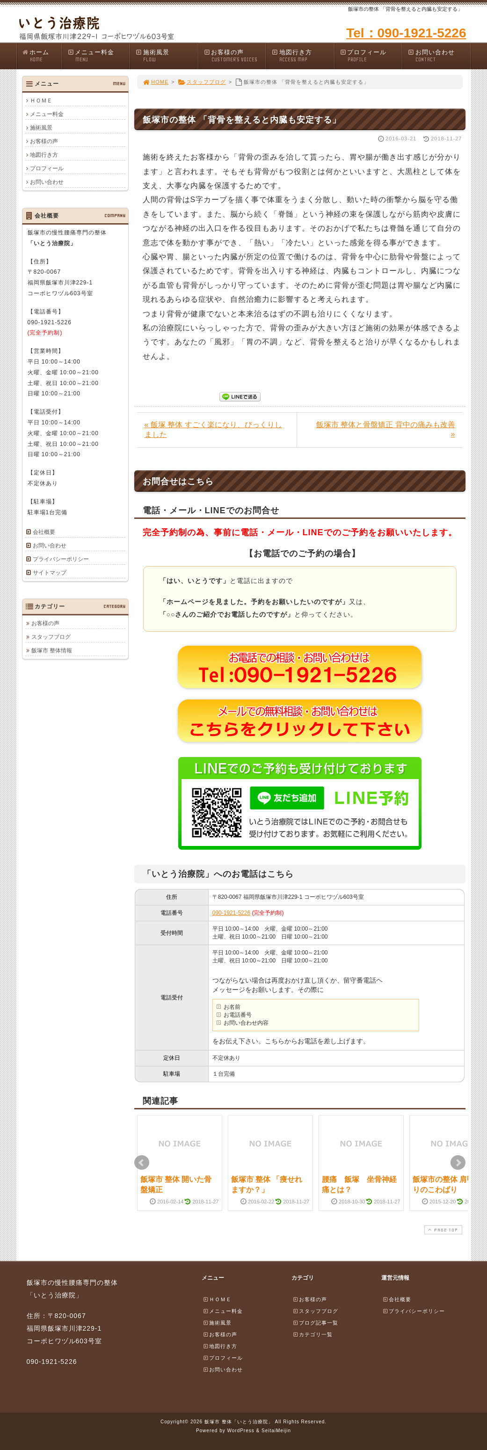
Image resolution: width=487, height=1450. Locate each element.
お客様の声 (235, 56)
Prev (141, 1162)
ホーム (42, 56)
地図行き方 (302, 56)
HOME (156, 82)
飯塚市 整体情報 (51, 650)
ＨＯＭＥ (41, 100)
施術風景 (166, 56)
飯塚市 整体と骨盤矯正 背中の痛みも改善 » (385, 429)
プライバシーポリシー (61, 559)
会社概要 (44, 532)
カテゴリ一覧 (312, 1334)
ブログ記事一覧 (315, 1323)
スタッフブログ (202, 82)
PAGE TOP (442, 1230)
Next (458, 1162)
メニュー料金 (98, 56)
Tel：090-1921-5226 (406, 33)
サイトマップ (49, 572)
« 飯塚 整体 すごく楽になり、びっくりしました (213, 429)
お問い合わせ (438, 56)
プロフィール (371, 56)
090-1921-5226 (231, 913)
